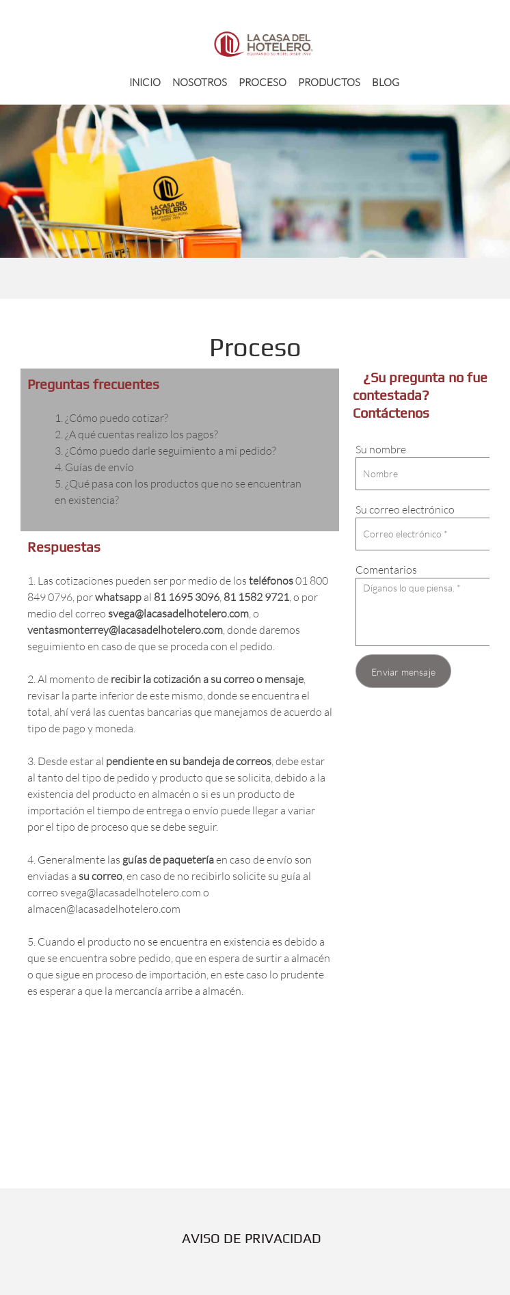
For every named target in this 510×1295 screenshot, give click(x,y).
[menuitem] (145, 81)
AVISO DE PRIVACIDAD (251, 1238)
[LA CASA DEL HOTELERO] (263, 44)
